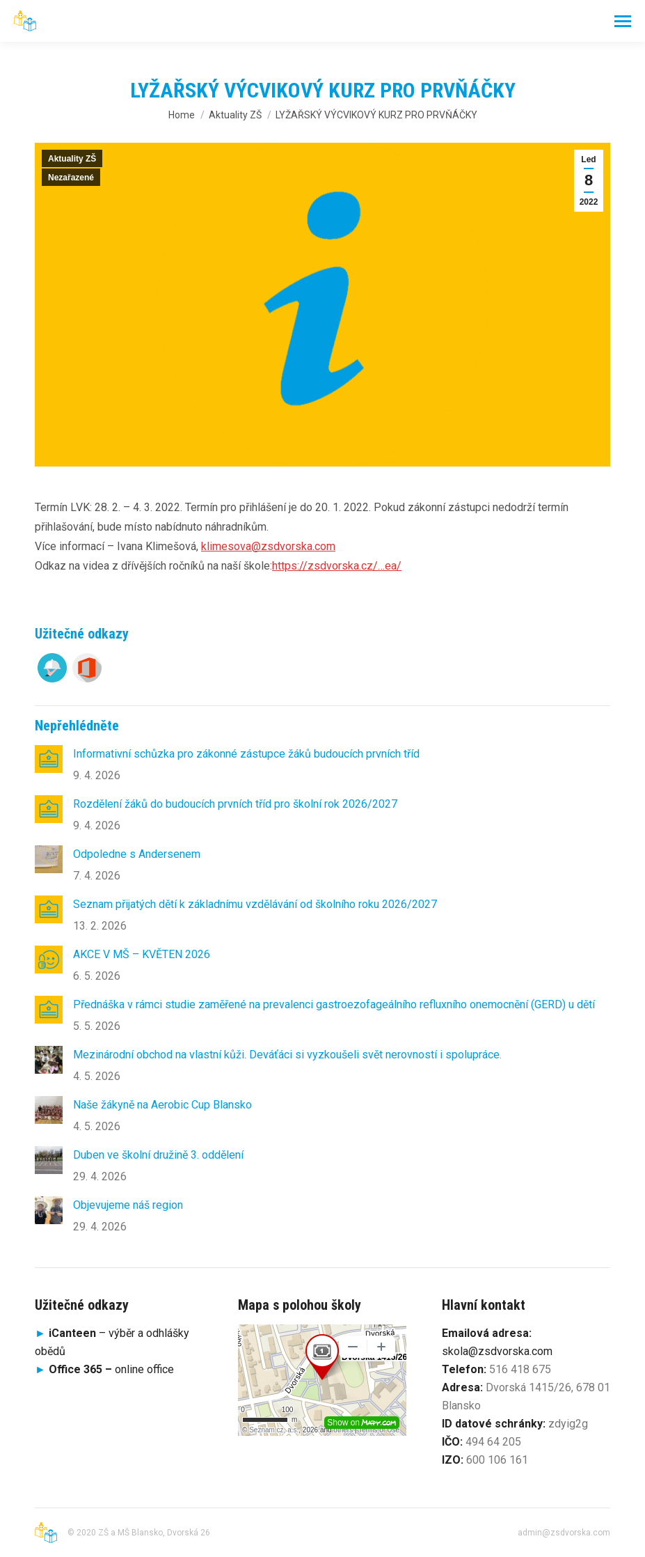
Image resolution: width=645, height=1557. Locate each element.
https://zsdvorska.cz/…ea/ (336, 565)
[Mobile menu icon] (622, 21)
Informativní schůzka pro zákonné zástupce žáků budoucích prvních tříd (246, 753)
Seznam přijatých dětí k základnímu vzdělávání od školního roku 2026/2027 (255, 904)
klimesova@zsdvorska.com (268, 546)
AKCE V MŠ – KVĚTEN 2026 (141, 954)
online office (111, 1369)
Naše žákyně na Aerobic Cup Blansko (162, 1104)
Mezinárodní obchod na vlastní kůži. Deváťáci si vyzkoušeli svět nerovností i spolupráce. (287, 1054)
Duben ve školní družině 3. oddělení (158, 1154)
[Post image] (49, 759)
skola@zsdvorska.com (497, 1351)
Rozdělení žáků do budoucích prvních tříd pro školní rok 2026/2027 (235, 804)
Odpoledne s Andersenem (136, 854)
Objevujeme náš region (128, 1205)
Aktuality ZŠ (72, 159)
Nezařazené (71, 177)
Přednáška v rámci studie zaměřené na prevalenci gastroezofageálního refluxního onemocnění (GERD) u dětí (334, 1004)
